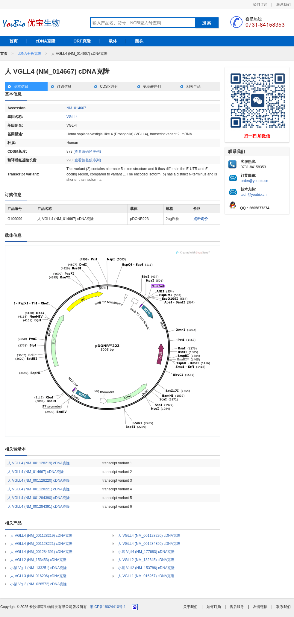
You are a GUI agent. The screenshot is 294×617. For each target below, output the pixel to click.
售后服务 (237, 607)
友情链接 (260, 607)
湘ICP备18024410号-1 (108, 607)
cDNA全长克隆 (29, 53)
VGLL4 (72, 117)
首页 (13, 41)
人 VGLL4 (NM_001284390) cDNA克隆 (38, 498)
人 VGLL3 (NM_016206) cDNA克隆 (38, 576)
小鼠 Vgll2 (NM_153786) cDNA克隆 (146, 568)
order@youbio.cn (254, 181)
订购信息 (64, 86)
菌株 (139, 41)
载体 (113, 41)
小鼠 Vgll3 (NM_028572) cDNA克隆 (38, 584)
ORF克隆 (82, 41)
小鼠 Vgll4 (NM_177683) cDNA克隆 (146, 552)
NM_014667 (76, 108)
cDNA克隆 (45, 41)
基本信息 (21, 86)
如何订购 (260, 4)
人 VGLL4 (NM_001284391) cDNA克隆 (38, 506)
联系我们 (283, 4)
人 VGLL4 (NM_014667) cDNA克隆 (35, 472)
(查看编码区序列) (87, 151)
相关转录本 (15, 449)
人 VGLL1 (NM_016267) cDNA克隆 (146, 576)
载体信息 (13, 235)
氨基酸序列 (152, 86)
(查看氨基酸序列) (87, 160)
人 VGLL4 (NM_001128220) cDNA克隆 (38, 480)
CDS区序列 (109, 86)
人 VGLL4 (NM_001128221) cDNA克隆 (38, 489)
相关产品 (193, 86)
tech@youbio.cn (253, 194)
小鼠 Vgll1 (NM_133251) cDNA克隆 (38, 568)
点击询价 (200, 219)
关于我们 (190, 607)
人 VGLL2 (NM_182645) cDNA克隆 (146, 560)
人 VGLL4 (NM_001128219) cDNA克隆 (38, 463)
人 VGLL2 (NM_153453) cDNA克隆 (38, 560)
